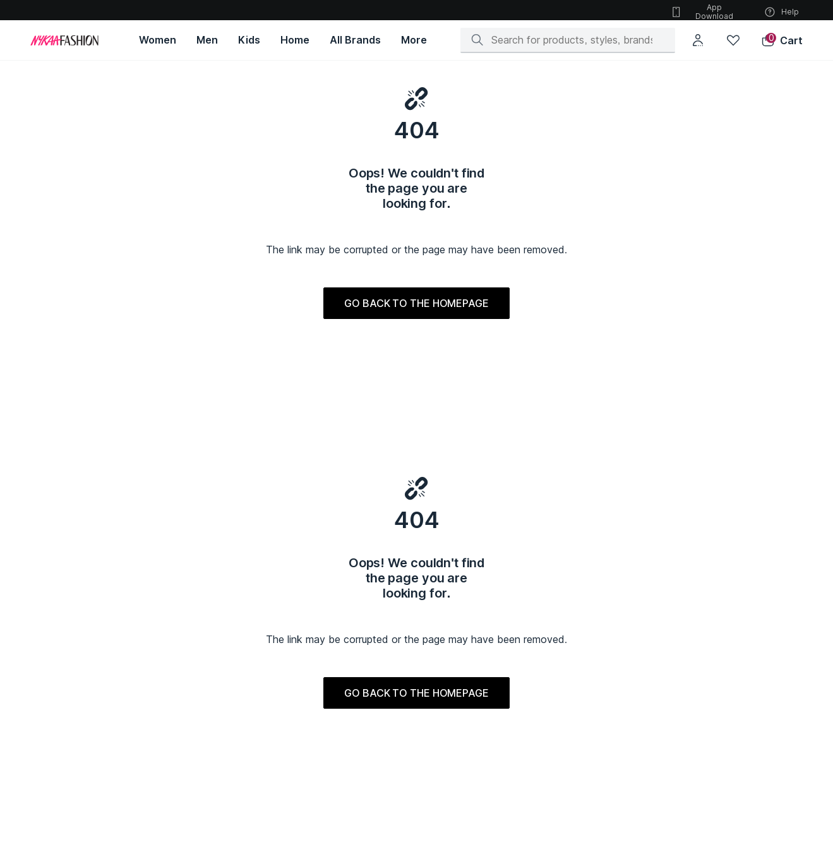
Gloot (675, 773)
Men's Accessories (203, 675)
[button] (782, 40)
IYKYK (675, 710)
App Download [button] (701, 12)
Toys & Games (318, 725)
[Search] (571, 39)
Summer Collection (452, 725)
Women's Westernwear (86, 637)
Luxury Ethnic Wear (451, 624)
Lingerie (59, 687)
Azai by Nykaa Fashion (706, 748)
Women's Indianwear (82, 624)
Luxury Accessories (454, 675)
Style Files (563, 556)
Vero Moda (561, 637)
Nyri (672, 786)
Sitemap (559, 537)
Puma (551, 624)
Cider (551, 738)
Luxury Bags (439, 662)
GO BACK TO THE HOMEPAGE (416, 323)
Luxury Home (441, 700)
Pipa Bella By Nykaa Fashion (717, 735)
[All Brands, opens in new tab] (355, 40)
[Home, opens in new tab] (295, 40)
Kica (673, 723)
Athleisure (187, 725)
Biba (549, 662)
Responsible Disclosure (407, 537)
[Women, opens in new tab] (157, 40)
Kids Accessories (325, 713)
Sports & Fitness (198, 738)
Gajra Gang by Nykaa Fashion (719, 672)
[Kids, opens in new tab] (249, 40)
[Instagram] (672, 521)
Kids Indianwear (322, 624)
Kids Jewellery (320, 662)
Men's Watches (196, 700)
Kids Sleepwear (322, 700)
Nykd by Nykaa (693, 647)
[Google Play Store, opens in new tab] (79, 439)
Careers (61, 537)
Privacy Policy (386, 518)
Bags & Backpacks (202, 713)
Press (56, 556)
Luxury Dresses (446, 738)
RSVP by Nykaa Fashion (709, 660)
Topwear (184, 624)
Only (549, 713)
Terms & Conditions (210, 549)
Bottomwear (191, 637)
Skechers (559, 687)
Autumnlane (562, 725)
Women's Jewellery (80, 675)
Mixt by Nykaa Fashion (706, 697)
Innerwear (311, 738)
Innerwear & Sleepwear (212, 687)
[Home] (64, 40)
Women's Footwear (80, 662)
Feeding (307, 675)
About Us (64, 518)
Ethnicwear (188, 649)
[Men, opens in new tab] (207, 40)
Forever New (565, 675)
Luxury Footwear (448, 649)
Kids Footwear (319, 649)
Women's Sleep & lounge (90, 713)
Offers (554, 518)
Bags (53, 649)
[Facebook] (687, 521)
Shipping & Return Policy (220, 518)
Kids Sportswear (323, 687)
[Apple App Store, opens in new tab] (163, 439)
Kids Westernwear (326, 637)
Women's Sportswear (84, 700)
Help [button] (781, 12)
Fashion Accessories (83, 738)
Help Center (194, 537)
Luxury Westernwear (455, 637)
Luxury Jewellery (449, 713)
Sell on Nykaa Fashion (403, 556)
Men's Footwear (198, 662)
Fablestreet (562, 700)
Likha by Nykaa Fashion (708, 685)
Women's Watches (77, 725)
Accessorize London (579, 750)
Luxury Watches (446, 687)
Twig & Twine (688, 761)
